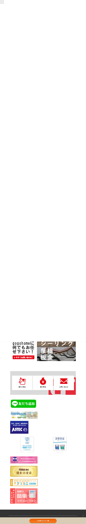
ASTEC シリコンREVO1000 (27, 452)
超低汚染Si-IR (59, 452)
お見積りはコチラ (43, 521)
